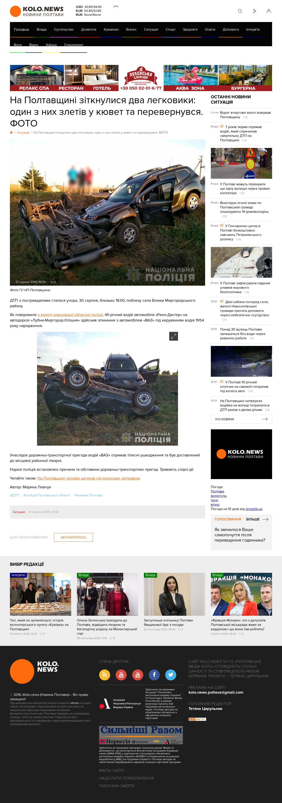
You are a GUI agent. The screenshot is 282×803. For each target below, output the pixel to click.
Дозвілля (88, 29)
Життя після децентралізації (157, 57)
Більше (253, 519)
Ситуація (151, 29)
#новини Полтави (88, 495)
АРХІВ (19, 57)
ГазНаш (123, 57)
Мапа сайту (111, 770)
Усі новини (224, 419)
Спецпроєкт (73, 45)
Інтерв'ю (253, 29)
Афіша (51, 45)
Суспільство (64, 29)
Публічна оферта (117, 785)
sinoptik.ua (254, 509)
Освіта (210, 29)
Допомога (231, 29)
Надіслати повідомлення (126, 778)
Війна (107, 57)
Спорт (170, 29)
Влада (41, 29)
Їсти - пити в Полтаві (81, 57)
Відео (33, 45)
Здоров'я (190, 29)
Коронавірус (196, 57)
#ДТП (14, 495)
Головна (21, 29)
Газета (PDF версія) (44, 57)
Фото (18, 45)
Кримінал (111, 29)
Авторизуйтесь (73, 537)
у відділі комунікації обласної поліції (70, 314)
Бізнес (131, 29)
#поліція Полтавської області (46, 495)
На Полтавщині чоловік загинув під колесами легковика (88, 478)
